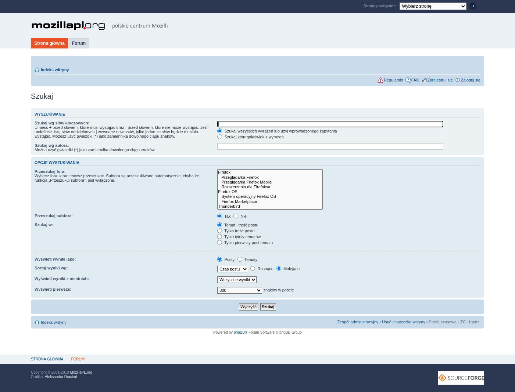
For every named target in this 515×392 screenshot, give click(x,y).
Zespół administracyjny (357, 322)
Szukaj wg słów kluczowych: (62, 123)
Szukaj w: (44, 224)
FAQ (415, 80)
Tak (223, 216)
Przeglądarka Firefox (270, 177)
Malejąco (288, 268)
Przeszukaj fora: (50, 171)
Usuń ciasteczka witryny (403, 322)
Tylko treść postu (235, 231)
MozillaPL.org (81, 372)
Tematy (247, 259)
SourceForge (461, 378)
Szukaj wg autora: (52, 145)
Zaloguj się (470, 80)
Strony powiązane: (381, 6)
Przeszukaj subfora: (54, 216)
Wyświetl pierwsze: (53, 289)
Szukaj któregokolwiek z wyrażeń (250, 137)
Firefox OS (270, 191)
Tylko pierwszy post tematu (245, 242)
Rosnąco (261, 268)
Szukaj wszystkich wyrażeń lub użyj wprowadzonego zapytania (277, 131)
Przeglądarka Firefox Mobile (270, 182)
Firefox (270, 172)
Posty (226, 259)
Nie (240, 216)
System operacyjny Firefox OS (270, 196)
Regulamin (393, 80)
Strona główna (49, 43)
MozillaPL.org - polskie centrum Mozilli (100, 25)
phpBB (239, 332)
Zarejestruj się (440, 80)
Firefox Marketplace (270, 201)
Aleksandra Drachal (61, 377)
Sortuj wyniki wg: (51, 268)
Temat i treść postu (237, 225)
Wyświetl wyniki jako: (55, 259)
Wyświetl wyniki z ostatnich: (62, 278)
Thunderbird (270, 206)
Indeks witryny (55, 70)
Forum (79, 43)
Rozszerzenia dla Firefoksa (270, 187)
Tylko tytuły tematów (239, 237)
